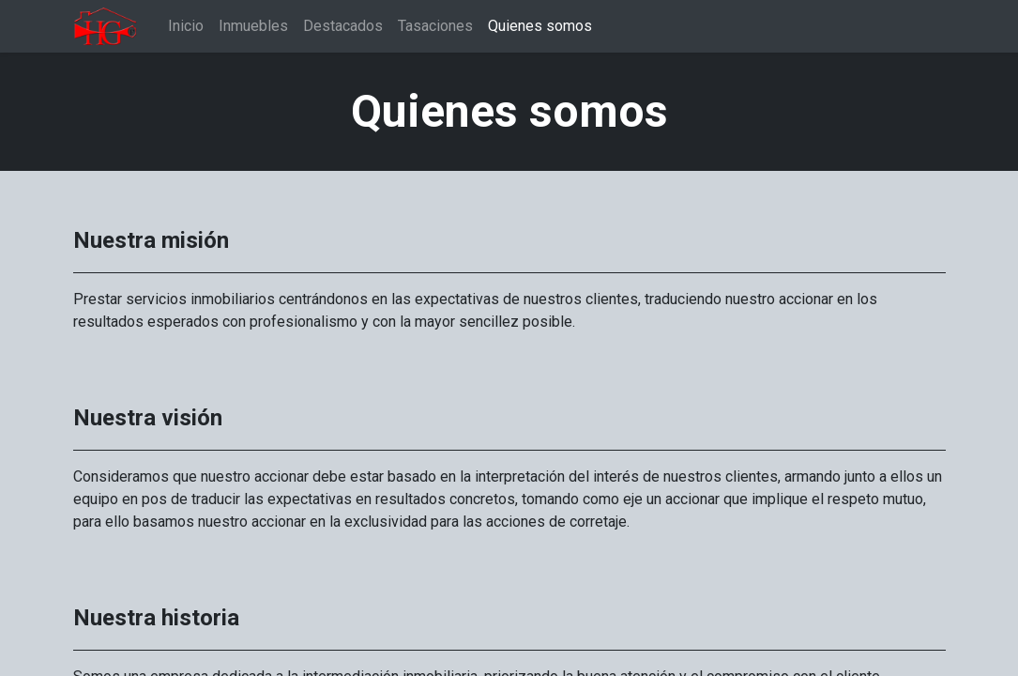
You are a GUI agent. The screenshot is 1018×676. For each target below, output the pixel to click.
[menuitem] (185, 26)
